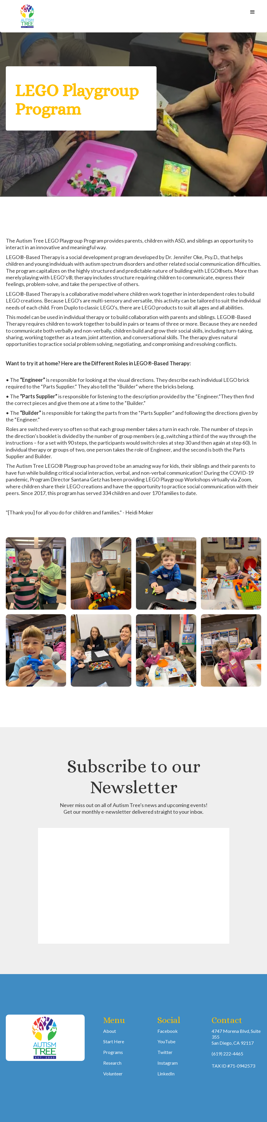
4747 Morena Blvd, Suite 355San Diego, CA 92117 (236, 1037)
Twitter (164, 1052)
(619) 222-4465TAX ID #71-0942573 (233, 1059)
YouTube (166, 1041)
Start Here (113, 1041)
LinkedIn (166, 1073)
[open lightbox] (36, 573)
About (109, 1031)
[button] (252, 12)
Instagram (167, 1063)
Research (112, 1063)
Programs (113, 1052)
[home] (27, 16)
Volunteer (113, 1073)
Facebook (167, 1031)
